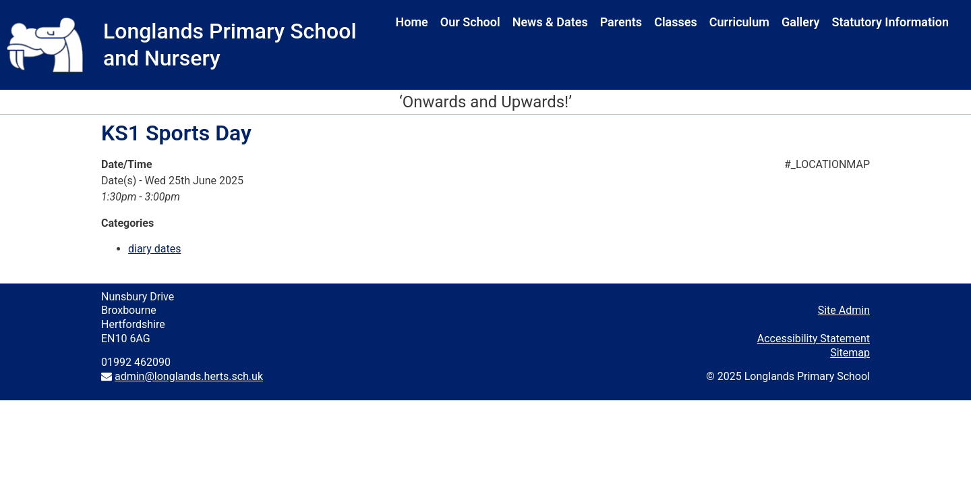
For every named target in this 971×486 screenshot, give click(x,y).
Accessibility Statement (813, 338)
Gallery (801, 22)
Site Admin (844, 310)
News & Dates (550, 22)
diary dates (154, 248)
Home (412, 22)
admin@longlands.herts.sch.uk (189, 376)
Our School (470, 22)
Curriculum (739, 22)
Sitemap (850, 352)
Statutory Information (890, 22)
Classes (675, 22)
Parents (621, 22)
